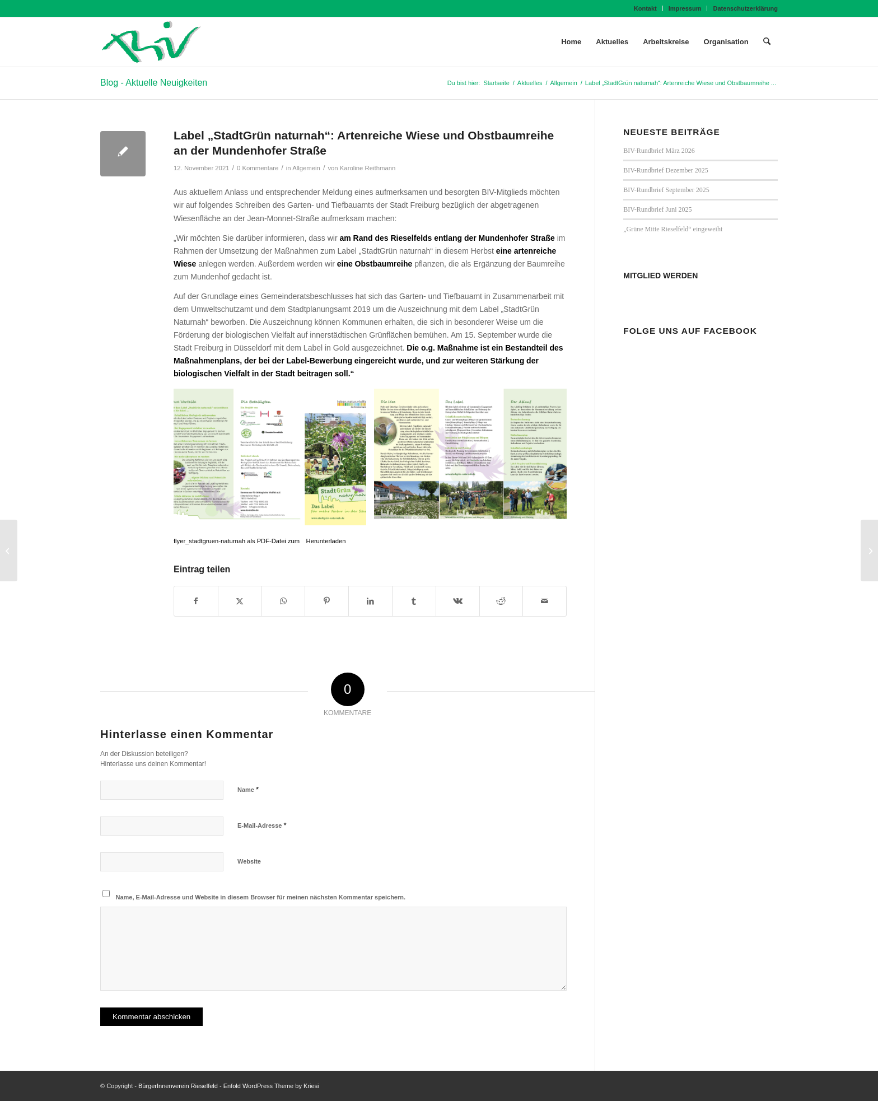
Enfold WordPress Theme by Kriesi (271, 1086)
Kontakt (645, 8)
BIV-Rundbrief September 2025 (666, 190)
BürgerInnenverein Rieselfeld (178, 1086)
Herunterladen (326, 541)
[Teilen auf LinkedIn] (370, 601)
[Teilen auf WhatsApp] (283, 601)
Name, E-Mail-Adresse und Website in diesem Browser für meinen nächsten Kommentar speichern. (261, 897)
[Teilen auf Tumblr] (414, 601)
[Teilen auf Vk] (457, 601)
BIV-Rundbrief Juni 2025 (657, 209)
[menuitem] (645, 8)
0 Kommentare (257, 168)
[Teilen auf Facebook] (196, 601)
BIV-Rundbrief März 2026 (659, 151)
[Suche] (767, 42)
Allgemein (306, 168)
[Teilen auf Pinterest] (326, 601)
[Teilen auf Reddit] (501, 601)
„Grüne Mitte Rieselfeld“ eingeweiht (672, 229)
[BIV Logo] (151, 42)
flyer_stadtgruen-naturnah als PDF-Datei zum (237, 541)
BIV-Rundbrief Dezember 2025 (665, 170)
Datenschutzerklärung (745, 8)
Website (249, 861)
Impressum (685, 8)
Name (248, 789)
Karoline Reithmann (368, 168)
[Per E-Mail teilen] (544, 601)
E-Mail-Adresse (262, 825)
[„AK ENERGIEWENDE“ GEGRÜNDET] (869, 550)
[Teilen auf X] (239, 601)
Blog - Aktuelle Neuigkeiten (153, 82)
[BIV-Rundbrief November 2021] (8, 550)
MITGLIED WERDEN (660, 275)
